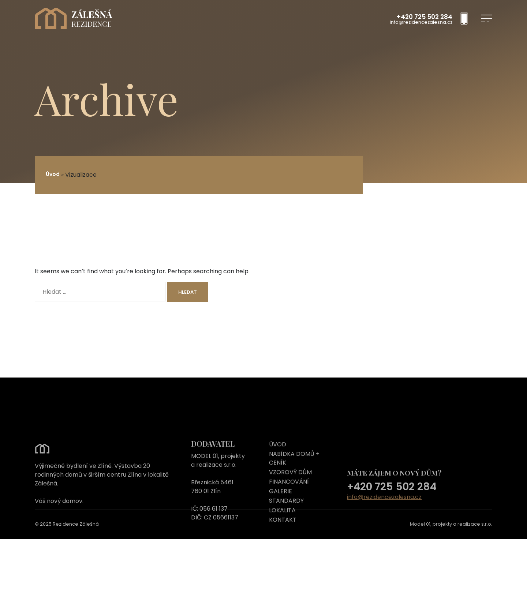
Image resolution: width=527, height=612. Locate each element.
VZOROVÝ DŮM (290, 489)
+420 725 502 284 (424, 17)
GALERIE (280, 508)
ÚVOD (277, 461)
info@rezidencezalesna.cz (421, 22)
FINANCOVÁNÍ (289, 499)
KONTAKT (282, 537)
